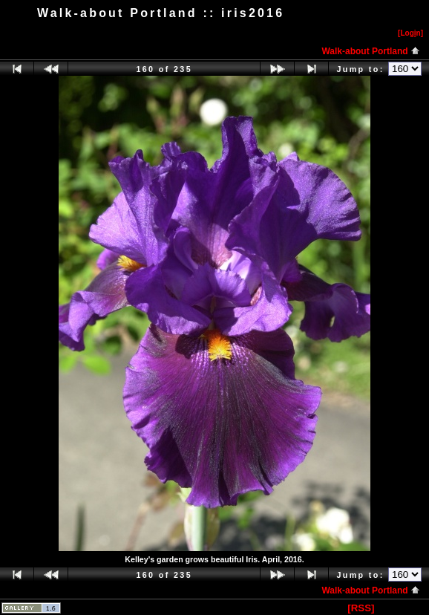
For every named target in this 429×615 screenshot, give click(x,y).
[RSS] (360, 608)
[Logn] (410, 33)
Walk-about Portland (370, 51)
